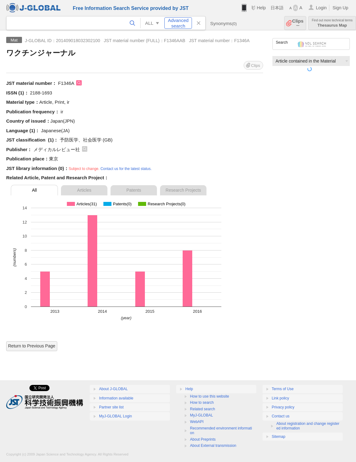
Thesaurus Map (332, 23)
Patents (133, 190)
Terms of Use (283, 389)
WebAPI (197, 422)
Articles (84, 190)
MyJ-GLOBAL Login (115, 416)
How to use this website (209, 396)
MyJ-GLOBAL (201, 415)
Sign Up (340, 7)
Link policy (280, 398)
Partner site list (111, 407)
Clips (298, 23)
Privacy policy (283, 407)
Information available (116, 398)
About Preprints (203, 439)
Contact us (280, 416)
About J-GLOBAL (113, 389)
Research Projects (183, 190)
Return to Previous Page (31, 345)
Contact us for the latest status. (125, 169)
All (34, 190)
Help (261, 7)
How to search (202, 402)
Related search (202, 409)
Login (321, 7)
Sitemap (278, 436)
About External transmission (213, 445)
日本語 (277, 7)
